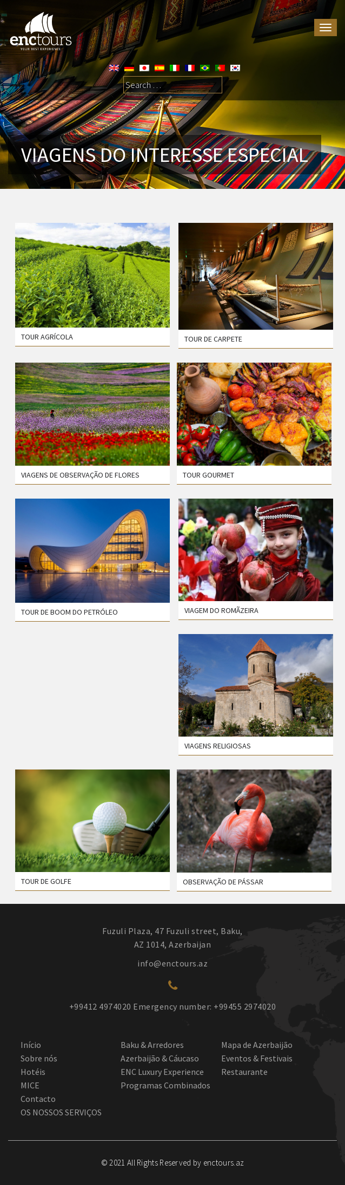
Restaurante (244, 1071)
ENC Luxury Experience (162, 1071)
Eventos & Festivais (257, 1058)
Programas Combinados (165, 1085)
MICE (30, 1085)
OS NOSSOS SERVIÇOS (61, 1112)
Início (31, 1044)
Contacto (38, 1098)
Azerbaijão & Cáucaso (160, 1058)
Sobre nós (39, 1058)
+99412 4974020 (100, 1006)
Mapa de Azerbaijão (257, 1044)
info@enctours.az (172, 963)
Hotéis (33, 1071)
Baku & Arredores (152, 1044)
